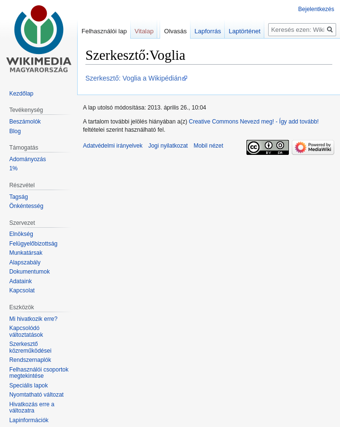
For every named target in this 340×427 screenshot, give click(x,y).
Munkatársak (25, 252)
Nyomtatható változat (36, 394)
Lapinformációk (28, 420)
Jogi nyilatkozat (168, 145)
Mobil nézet (208, 145)
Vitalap (144, 31)
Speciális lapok (28, 385)
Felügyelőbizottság (33, 243)
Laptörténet (244, 31)
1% (13, 168)
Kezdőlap (21, 93)
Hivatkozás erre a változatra (31, 407)
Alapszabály (25, 262)
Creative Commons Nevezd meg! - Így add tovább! (253, 121)
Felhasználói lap (104, 31)
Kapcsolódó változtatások (26, 331)
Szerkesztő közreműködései (30, 347)
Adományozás (27, 159)
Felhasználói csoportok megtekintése (38, 373)
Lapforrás (207, 31)
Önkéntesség (26, 206)
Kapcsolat (22, 290)
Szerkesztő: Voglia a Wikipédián (133, 78)
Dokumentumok (29, 271)
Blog (15, 131)
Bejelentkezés (316, 9)
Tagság (18, 196)
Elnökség (21, 234)
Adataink (20, 281)
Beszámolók (25, 121)
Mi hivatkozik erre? (33, 319)
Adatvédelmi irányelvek (112, 145)
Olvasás (175, 31)
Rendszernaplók (30, 360)
